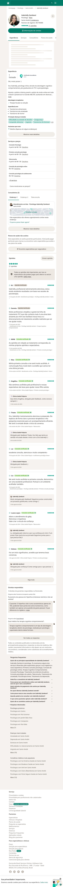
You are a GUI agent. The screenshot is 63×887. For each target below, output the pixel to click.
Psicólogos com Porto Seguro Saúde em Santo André (28, 774)
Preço (11, 844)
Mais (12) (13, 777)
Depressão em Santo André (19, 739)
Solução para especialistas (18, 846)
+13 (52, 122)
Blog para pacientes (15, 837)
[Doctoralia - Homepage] (9, 3)
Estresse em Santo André (19, 743)
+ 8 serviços (13, 180)
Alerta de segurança (16, 857)
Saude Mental (20, 618)
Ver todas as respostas (32, 638)
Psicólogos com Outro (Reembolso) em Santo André (28, 771)
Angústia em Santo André (19, 749)
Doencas (12, 831)
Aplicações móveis (15, 835)
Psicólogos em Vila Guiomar (20, 714)
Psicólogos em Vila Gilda (18, 724)
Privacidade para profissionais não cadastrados (25, 797)
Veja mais (35, 580)
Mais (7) (13, 728)
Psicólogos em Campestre (19, 721)
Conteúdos (12, 853)
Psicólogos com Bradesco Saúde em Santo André (27, 764)
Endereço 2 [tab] (24, 197)
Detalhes (25, 147)
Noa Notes (15, 851)
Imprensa (12, 808)
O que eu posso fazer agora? (19, 222)
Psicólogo (20, 8)
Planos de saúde (46, 38)
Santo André (17, 206)
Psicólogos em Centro (17, 711)
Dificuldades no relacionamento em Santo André (27, 746)
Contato (11, 802)
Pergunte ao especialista (17, 824)
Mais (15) (13, 752)
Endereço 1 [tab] (14, 197)
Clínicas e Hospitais (15, 820)
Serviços (24, 38)
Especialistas (13, 818)
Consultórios (33, 38)
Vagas (19, 804)
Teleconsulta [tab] (35, 197)
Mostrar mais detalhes (34, 134)
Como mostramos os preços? (20, 186)
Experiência (14, 38)
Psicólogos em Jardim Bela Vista (21, 718)
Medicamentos (14, 826)
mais (9, 97)
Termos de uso (14, 855)
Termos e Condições (16, 806)
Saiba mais (44, 882)
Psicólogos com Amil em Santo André (23, 768)
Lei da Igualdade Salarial (17, 811)
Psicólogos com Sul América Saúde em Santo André (28, 761)
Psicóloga (24, 18)
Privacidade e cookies (16, 795)
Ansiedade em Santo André (19, 736)
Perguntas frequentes (16, 833)
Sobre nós (12, 800)
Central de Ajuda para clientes (19, 860)
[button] (31, 30)
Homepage (12, 8)
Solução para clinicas (16, 849)
